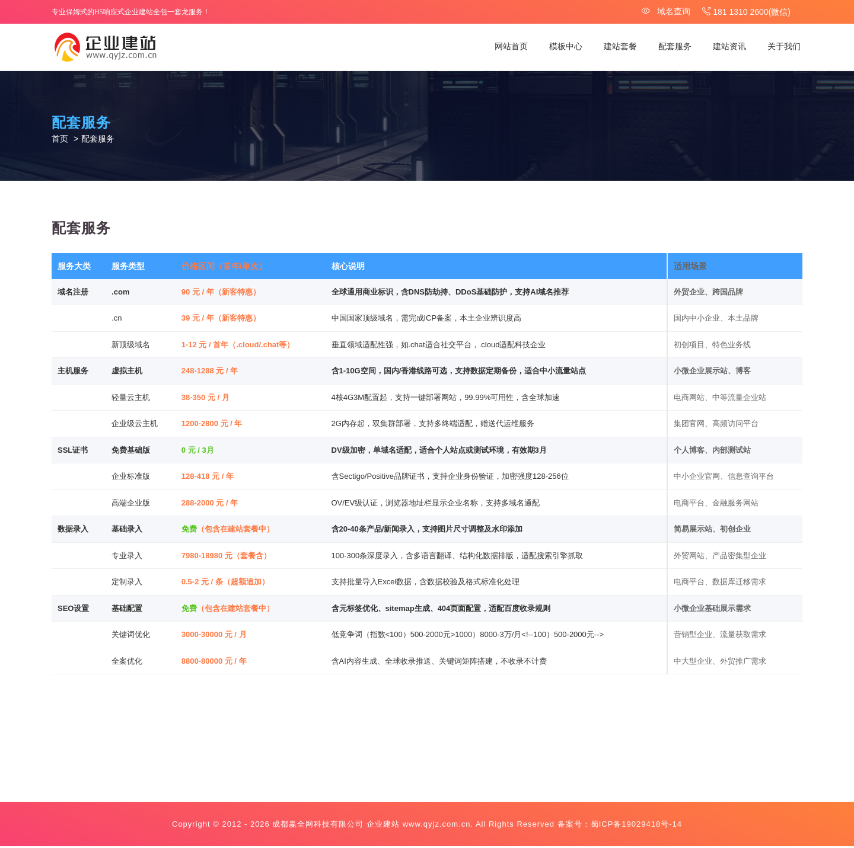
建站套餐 (620, 46)
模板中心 (565, 46)
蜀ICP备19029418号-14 (636, 825)
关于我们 (784, 46)
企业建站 (383, 825)
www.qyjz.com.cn (437, 825)
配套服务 (675, 46)
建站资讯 (729, 46)
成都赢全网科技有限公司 (318, 825)
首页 (60, 140)
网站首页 (511, 46)
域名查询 (666, 11)
